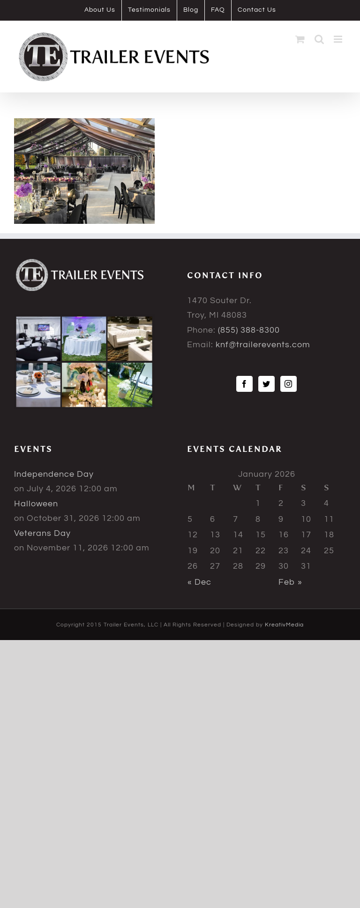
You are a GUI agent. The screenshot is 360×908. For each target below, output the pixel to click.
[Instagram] (288, 384)
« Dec (199, 582)
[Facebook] (244, 384)
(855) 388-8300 (249, 330)
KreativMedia (284, 625)
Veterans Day (42, 533)
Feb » (290, 582)
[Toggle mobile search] (319, 39)
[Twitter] (266, 384)
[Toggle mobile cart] (300, 39)
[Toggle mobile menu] (339, 39)
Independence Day (54, 474)
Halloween (36, 503)
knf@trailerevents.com (263, 344)
